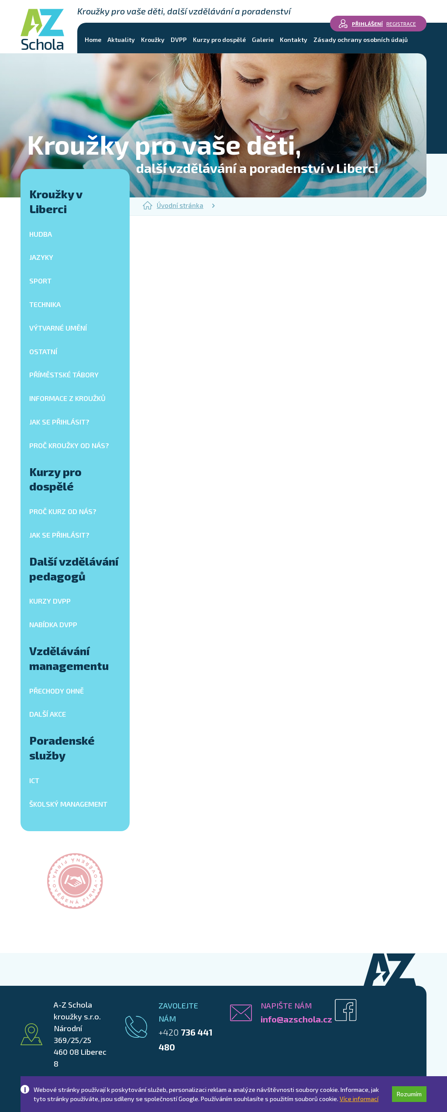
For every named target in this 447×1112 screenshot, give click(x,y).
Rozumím (409, 1094)
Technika (45, 304)
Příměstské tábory (64, 374)
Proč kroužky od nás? (69, 445)
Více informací (359, 1098)
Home (93, 39)
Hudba (40, 234)
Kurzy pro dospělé (219, 39)
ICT (34, 780)
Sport (40, 280)
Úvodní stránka (173, 205)
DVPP (179, 39)
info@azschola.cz (296, 1019)
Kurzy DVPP (50, 601)
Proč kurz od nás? (62, 511)
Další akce (47, 714)
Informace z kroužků (67, 398)
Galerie (263, 39)
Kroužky (153, 39)
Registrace (401, 24)
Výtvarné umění (58, 328)
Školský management (68, 804)
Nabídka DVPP (53, 624)
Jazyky (41, 257)
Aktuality (121, 39)
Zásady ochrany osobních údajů (360, 39)
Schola (42, 30)
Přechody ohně (56, 691)
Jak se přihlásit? (59, 422)
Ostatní (43, 351)
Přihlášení (367, 24)
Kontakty (293, 39)
